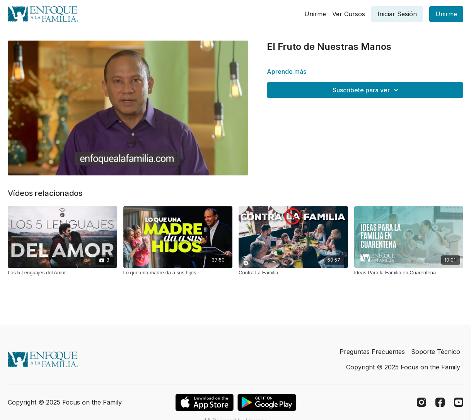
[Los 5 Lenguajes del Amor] (62, 273)
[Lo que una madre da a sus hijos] (178, 273)
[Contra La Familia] (293, 273)
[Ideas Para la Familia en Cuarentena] (409, 273)
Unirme (315, 14)
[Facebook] (440, 402)
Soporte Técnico (435, 351)
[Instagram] (421, 402)
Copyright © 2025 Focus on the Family (403, 367)
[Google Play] (267, 402)
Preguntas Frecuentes (372, 351)
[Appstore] (204, 402)
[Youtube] (458, 402)
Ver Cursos (348, 14)
